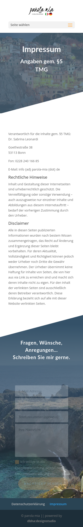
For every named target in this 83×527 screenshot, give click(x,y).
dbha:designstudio (41, 521)
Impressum (58, 504)
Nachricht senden (43, 485)
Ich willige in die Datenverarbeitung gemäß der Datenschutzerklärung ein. (38, 469)
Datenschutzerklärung (28, 504)
